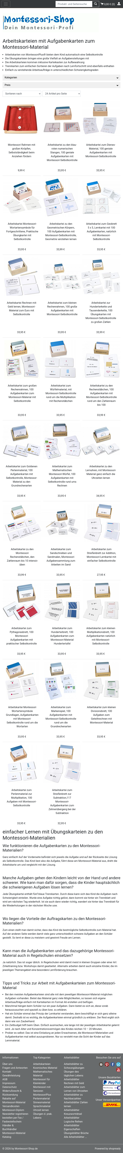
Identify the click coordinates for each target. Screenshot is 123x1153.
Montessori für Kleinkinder (41, 1081)
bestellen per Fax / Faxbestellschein (12, 1119)
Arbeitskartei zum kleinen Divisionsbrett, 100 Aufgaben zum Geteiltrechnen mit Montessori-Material (101, 715)
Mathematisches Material (42, 1073)
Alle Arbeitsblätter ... (75, 1136)
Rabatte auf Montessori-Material (13, 1100)
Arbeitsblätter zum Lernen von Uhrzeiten (76, 1089)
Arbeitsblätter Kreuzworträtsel (73, 1112)
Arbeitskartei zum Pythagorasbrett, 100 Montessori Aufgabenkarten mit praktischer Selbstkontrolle (21, 636)
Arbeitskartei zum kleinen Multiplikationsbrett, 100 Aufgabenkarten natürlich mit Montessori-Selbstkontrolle (100, 636)
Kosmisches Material (45, 1067)
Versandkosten (11, 1106)
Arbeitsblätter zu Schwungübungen (74, 1065)
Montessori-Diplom (13, 1110)
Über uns (7, 1064)
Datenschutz (9, 1087)
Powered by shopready (108, 1148)
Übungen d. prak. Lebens (42, 1115)
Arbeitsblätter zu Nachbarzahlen (73, 1096)
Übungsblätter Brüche (76, 1133)
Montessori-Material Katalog (13, 1135)
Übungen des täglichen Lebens (73, 1073)
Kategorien (61, 77)
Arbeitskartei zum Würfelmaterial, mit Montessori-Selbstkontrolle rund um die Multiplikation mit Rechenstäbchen (60, 393)
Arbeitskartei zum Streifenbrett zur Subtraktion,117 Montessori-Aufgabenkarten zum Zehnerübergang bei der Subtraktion (62, 802)
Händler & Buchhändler (9, 1127)
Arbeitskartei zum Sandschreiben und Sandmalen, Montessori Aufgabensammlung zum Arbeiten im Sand (61, 557)
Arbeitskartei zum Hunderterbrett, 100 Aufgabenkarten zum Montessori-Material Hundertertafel (62, 636)
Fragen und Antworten (15, 1067)
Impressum (8, 1083)
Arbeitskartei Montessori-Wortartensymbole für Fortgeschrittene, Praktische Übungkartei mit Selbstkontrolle (22, 231)
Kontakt (6, 1071)
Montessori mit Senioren (41, 1089)
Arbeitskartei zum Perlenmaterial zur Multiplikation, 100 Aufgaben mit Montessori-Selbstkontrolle (21, 798)
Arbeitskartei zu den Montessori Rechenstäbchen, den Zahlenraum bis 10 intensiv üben (22, 557)
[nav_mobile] (5, 4)
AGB (4, 1079)
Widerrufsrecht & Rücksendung (11, 1092)
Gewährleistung (11, 1075)
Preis (61, 85)
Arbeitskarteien (41, 1064)
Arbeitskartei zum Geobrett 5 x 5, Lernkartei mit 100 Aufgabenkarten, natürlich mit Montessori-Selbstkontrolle (101, 231)
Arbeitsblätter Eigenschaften (72, 1127)
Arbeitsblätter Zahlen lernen (76, 1104)
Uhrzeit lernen (41, 1110)
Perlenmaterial (41, 1098)
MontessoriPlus (42, 1094)
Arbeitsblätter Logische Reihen (73, 1119)
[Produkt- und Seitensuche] (74, 4)
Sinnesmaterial (41, 1102)
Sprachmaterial (41, 1106)
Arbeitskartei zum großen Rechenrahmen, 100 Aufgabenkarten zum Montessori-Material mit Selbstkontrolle (22, 393)
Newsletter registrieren (15, 1113)
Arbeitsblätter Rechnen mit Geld (74, 1081)
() (107, 3)
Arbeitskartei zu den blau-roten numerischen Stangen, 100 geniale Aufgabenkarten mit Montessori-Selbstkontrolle (62, 152)
